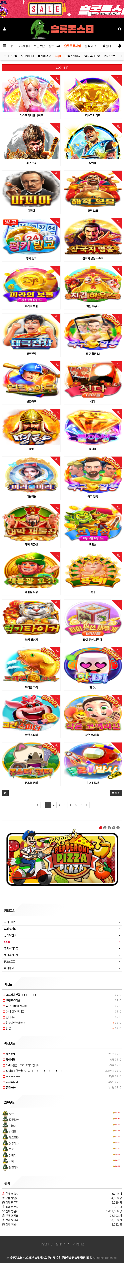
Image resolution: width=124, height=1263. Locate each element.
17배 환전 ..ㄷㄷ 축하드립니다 (21, 1065)
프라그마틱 (10, 56)
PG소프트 (110, 56)
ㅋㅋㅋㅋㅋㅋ (11, 1076)
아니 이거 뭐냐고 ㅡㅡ (16, 1011)
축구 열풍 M (93, 354)
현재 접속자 (12, 1193)
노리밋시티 (27, 56)
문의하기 (61, 1244)
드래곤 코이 (31, 687)
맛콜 (7, 1028)
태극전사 (31, 354)
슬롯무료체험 (72, 46)
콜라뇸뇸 (9, 1087)
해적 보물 (93, 210)
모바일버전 (78, 1244)
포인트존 (39, 46)
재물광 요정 (31, 592)
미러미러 (31, 496)
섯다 (92, 401)
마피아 (31, 210)
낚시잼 (92, 163)
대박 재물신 (31, 544)
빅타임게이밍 (92, 56)
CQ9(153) (62, 67)
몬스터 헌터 (31, 783)
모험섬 (92, 544)
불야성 (92, 449)
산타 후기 (9, 1017)
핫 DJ (93, 687)
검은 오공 (31, 163)
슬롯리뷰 (54, 46)
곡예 (92, 592)
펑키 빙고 (31, 258)
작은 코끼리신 (92, 735)
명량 (31, 449)
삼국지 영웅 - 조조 (93, 258)
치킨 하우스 (92, 306)
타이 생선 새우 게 (92, 639)
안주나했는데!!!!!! (14, 1022)
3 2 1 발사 (93, 783)
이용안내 (44, 1244)
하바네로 (9, 968)
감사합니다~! (12, 1082)
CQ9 (58, 56)
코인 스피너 (31, 735)
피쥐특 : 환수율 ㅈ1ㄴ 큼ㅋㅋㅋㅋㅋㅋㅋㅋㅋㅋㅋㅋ (32, 1070)
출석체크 (90, 46)
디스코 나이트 (92, 115)
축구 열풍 (93, 496)
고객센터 (105, 46)
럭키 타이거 (31, 639)
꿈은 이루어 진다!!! (15, 1006)
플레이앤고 (44, 56)
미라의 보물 (31, 306)
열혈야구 (31, 401)
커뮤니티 (24, 46)
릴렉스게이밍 (72, 56)
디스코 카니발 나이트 (31, 115)
